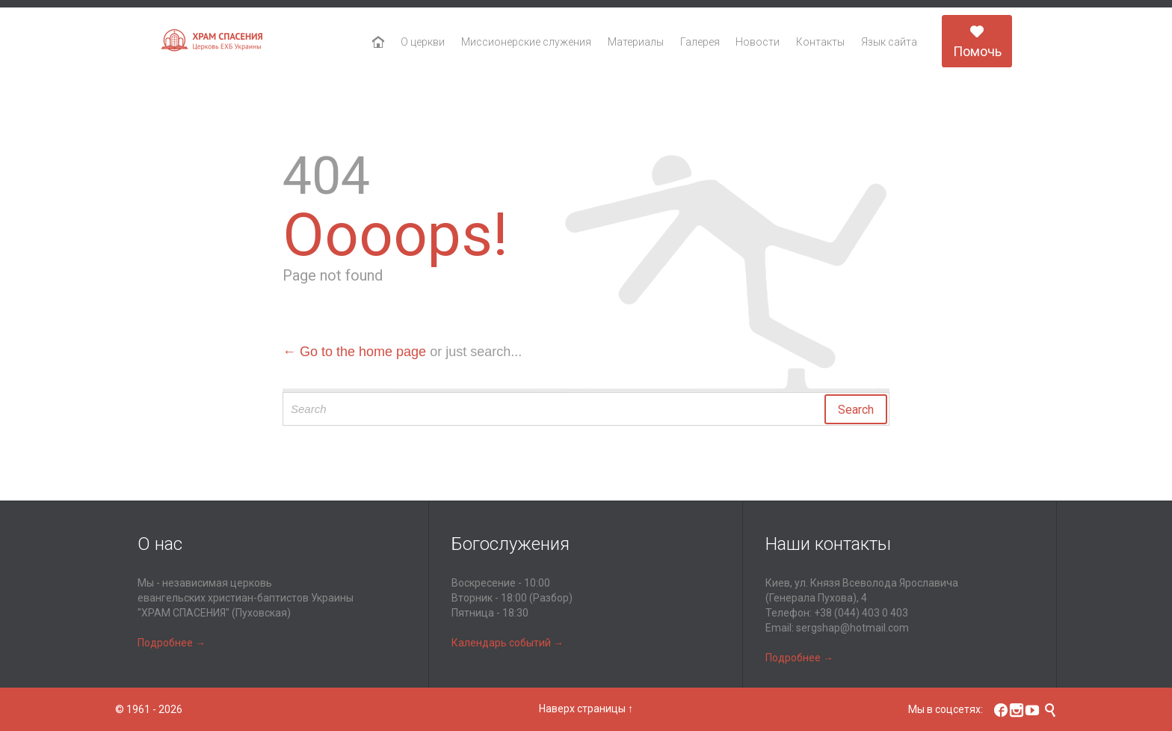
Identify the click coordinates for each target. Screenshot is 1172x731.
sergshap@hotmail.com (852, 628)
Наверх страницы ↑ (586, 709)
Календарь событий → (507, 643)
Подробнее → (172, 643)
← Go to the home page (354, 351)
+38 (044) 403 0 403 (861, 613)
